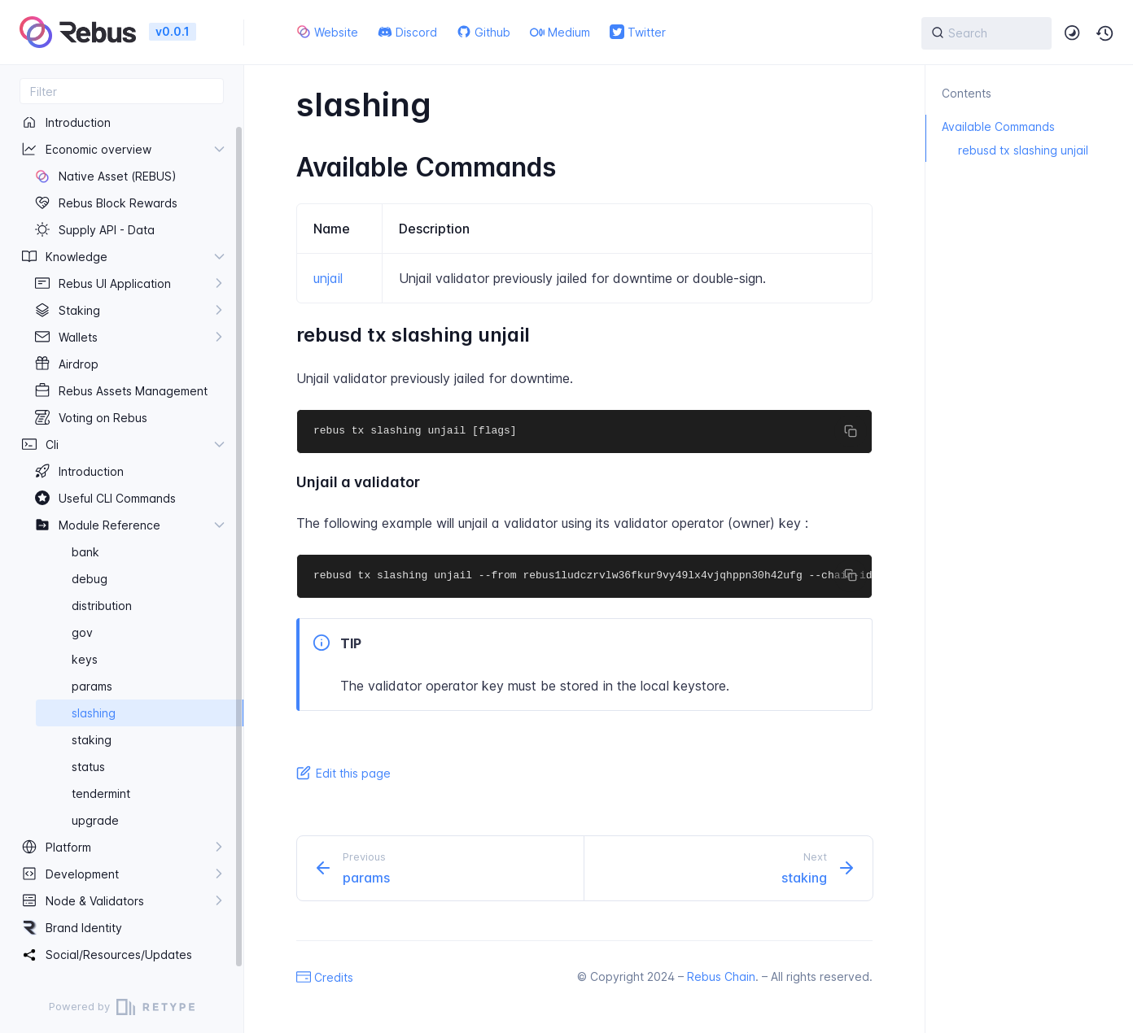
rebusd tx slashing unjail (1006, 150)
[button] (1105, 33)
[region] (121, 542)
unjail (328, 278)
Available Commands (990, 126)
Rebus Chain (721, 976)
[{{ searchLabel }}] (986, 33)
